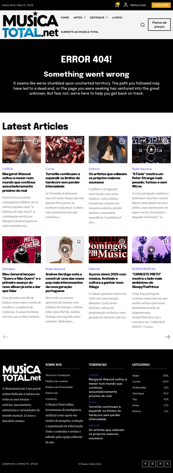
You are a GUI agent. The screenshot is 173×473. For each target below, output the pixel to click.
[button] (142, 24)
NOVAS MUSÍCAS (143, 269)
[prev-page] (5, 336)
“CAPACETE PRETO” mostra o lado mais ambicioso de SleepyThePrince (146, 280)
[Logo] (30, 24)
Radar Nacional (142, 169)
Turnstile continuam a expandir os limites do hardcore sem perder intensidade (62, 180)
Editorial (94, 169)
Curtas (50, 169)
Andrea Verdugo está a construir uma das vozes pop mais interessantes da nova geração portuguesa (64, 282)
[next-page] (167, 336)
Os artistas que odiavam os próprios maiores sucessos (107, 178)
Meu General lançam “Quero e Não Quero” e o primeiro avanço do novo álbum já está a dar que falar (21, 282)
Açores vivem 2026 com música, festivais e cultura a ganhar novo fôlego (107, 280)
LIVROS (7, 169)
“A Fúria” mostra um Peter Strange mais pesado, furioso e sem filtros (149, 180)
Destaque (8, 269)
